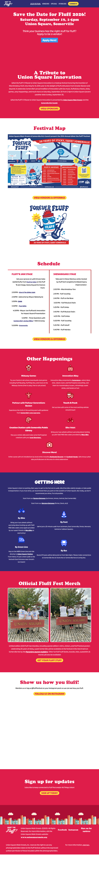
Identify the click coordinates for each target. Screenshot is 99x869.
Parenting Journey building (37, 652)
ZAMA (20, 301)
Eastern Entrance (39, 498)
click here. (86, 845)
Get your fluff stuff (49, 660)
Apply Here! (49, 40)
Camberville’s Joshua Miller (23, 321)
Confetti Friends (72, 457)
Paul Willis (22, 306)
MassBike (28, 530)
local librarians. (35, 438)
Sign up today (49, 792)
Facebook (62, 830)
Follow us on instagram (49, 693)
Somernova (76, 380)
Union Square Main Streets (72, 100)
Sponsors (62, 4)
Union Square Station (25, 554)
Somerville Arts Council (49, 103)
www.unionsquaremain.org (34, 837)
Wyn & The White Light (27, 292)
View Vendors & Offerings (49, 197)
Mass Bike (85, 435)
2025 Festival (35, 4)
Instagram (73, 830)
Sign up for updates (86, 829)
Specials (54, 4)
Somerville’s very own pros (30, 413)
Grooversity (23, 325)
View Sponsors (49, 108)
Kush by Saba (31, 282)
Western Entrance (48, 503)
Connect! (73, 4)
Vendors (45, 4)
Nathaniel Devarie (56, 457)
